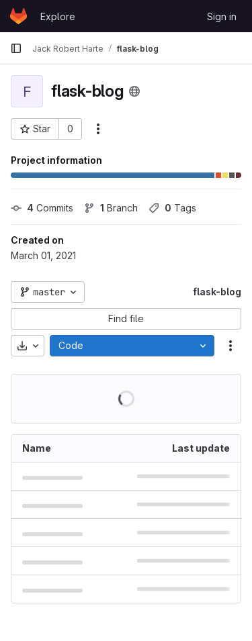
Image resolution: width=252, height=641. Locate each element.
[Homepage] (18, 16)
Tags (172, 207)
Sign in (222, 16)
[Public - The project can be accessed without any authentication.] (134, 91)
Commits (42, 207)
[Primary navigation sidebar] (16, 48)
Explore (57, 16)
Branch (111, 207)
